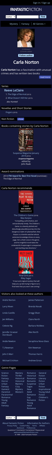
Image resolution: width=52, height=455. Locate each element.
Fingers (9, 112)
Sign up (46, 2)
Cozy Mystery (19, 388)
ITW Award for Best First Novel (22, 176)
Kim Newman (34, 347)
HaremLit (5, 392)
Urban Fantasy (5, 385)
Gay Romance (31, 398)
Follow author (26, 55)
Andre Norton (8, 300)
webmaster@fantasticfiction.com (26, 432)
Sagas (29, 386)
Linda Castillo (8, 313)
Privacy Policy (12, 426)
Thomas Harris (35, 354)
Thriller (18, 375)
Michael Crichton (10, 360)
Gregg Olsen (34, 313)
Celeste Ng (7, 325)
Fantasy (25, 23)
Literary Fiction (42, 379)
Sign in (36, 2)
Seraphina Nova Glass (38, 341)
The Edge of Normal (17, 94)
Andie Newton (9, 341)
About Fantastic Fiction (13, 423)
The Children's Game (23, 215)
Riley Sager (26, 278)
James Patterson (36, 300)
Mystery (14, 23)
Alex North (33, 332)
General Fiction (42, 374)
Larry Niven (7, 306)
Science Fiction (5, 374)
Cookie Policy (25, 426)
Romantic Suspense (31, 382)
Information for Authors (38, 423)
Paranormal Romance (7, 396)
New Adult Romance (31, 392)
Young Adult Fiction (44, 393)
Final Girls (23, 275)
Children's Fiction (43, 398)
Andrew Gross (35, 360)
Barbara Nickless (36, 325)
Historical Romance (31, 377)
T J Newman (7, 347)
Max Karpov (26, 218)
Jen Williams (8, 319)
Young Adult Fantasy (5, 403)
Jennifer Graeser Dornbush (10, 333)
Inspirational (45, 389)
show (20, 119)
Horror (4, 381)
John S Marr (7, 354)
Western (19, 392)
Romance (31, 373)
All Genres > (40, 23)
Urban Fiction (42, 385)
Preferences (31, 428)
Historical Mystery (19, 382)
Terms (34, 426)
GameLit (5, 389)
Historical (19, 378)
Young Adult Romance (31, 405)
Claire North (34, 319)
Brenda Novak (35, 306)
